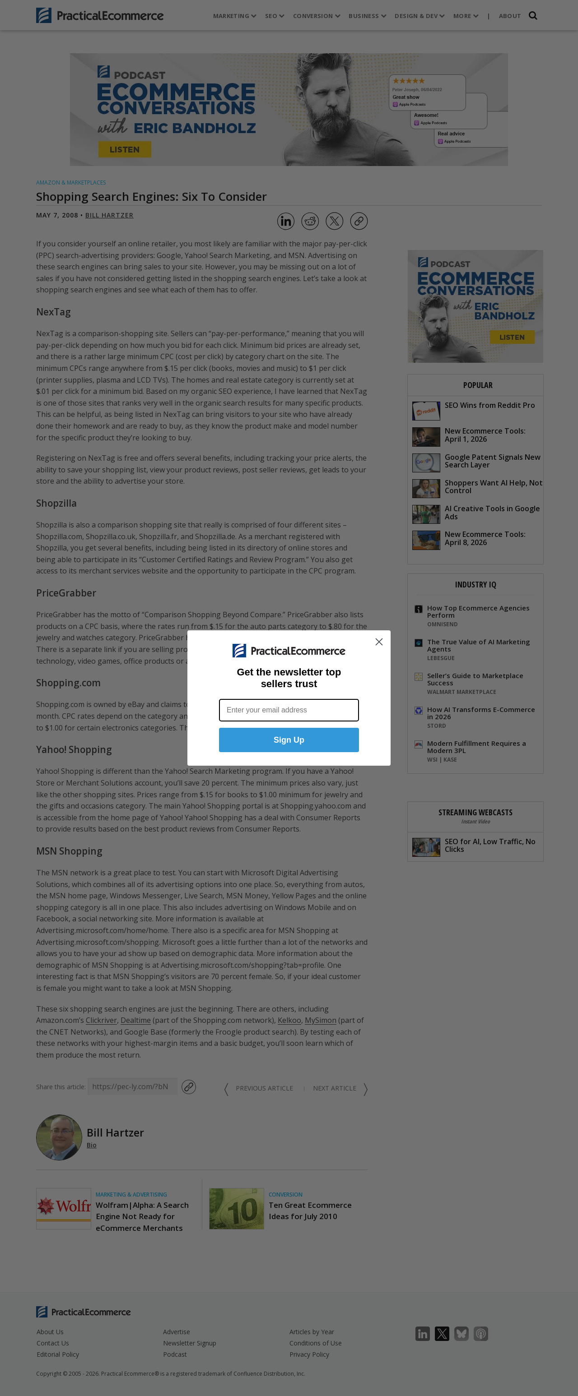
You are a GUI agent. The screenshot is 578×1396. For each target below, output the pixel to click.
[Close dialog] (379, 642)
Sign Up (289, 739)
